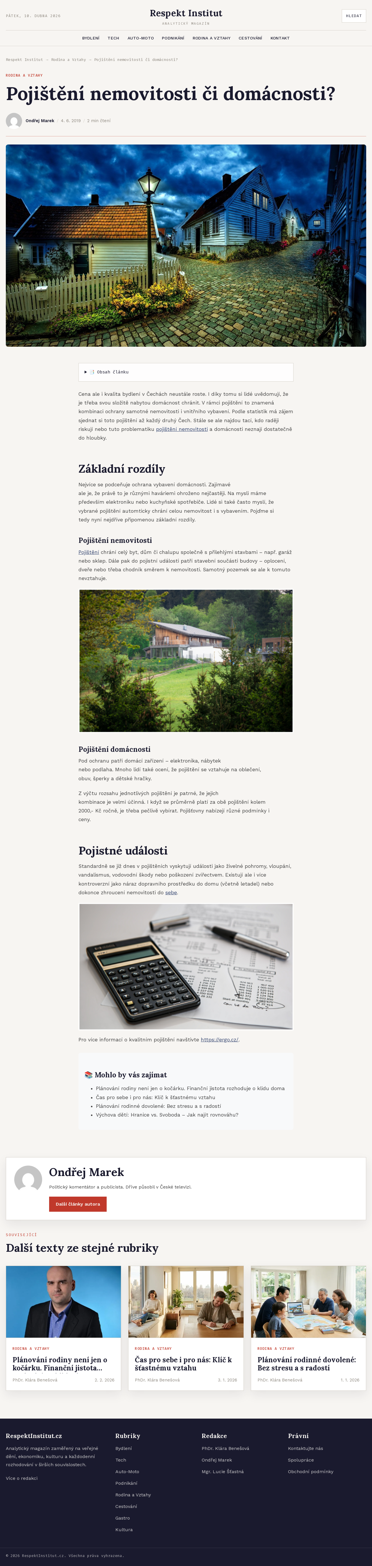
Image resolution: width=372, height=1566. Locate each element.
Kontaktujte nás (305, 1448)
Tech (113, 38)
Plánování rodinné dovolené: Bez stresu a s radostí (158, 1106)
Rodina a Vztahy (211, 38)
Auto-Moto (141, 38)
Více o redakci (21, 1478)
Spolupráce (301, 1460)
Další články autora (78, 1207)
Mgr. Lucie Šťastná (223, 1471)
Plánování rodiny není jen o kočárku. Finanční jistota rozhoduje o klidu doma (190, 1088)
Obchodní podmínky (310, 1471)
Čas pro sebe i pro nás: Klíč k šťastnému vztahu (155, 1097)
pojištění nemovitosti (182, 429)
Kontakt (280, 38)
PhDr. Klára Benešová (225, 1448)
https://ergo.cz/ (220, 1040)
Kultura (124, 1529)
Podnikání (173, 38)
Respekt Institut (24, 59)
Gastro (122, 1518)
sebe (171, 892)
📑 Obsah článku (108, 372)
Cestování (250, 38)
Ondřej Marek (217, 1460)
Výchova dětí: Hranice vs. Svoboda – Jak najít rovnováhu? (167, 1115)
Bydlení (91, 38)
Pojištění (88, 552)
